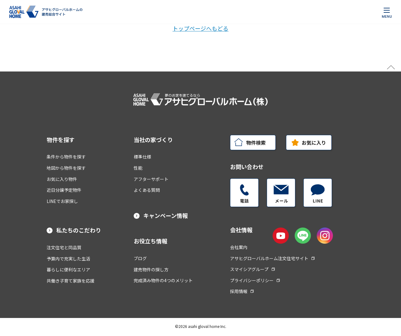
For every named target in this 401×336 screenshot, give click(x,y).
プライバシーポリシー (255, 280)
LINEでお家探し (62, 201)
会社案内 (238, 247)
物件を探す (61, 140)
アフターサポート (151, 179)
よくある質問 (147, 190)
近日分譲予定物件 (64, 190)
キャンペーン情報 (165, 215)
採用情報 (242, 291)
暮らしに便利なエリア (68, 269)
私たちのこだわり (78, 230)
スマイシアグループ (252, 269)
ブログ (140, 258)
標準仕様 (142, 157)
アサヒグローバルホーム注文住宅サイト (272, 258)
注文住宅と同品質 (64, 247)
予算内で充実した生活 (68, 258)
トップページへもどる (200, 28)
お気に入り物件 (62, 179)
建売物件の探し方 (151, 269)
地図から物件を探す (66, 168)
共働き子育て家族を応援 (70, 281)
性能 (138, 168)
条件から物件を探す (66, 157)
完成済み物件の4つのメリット (163, 280)
